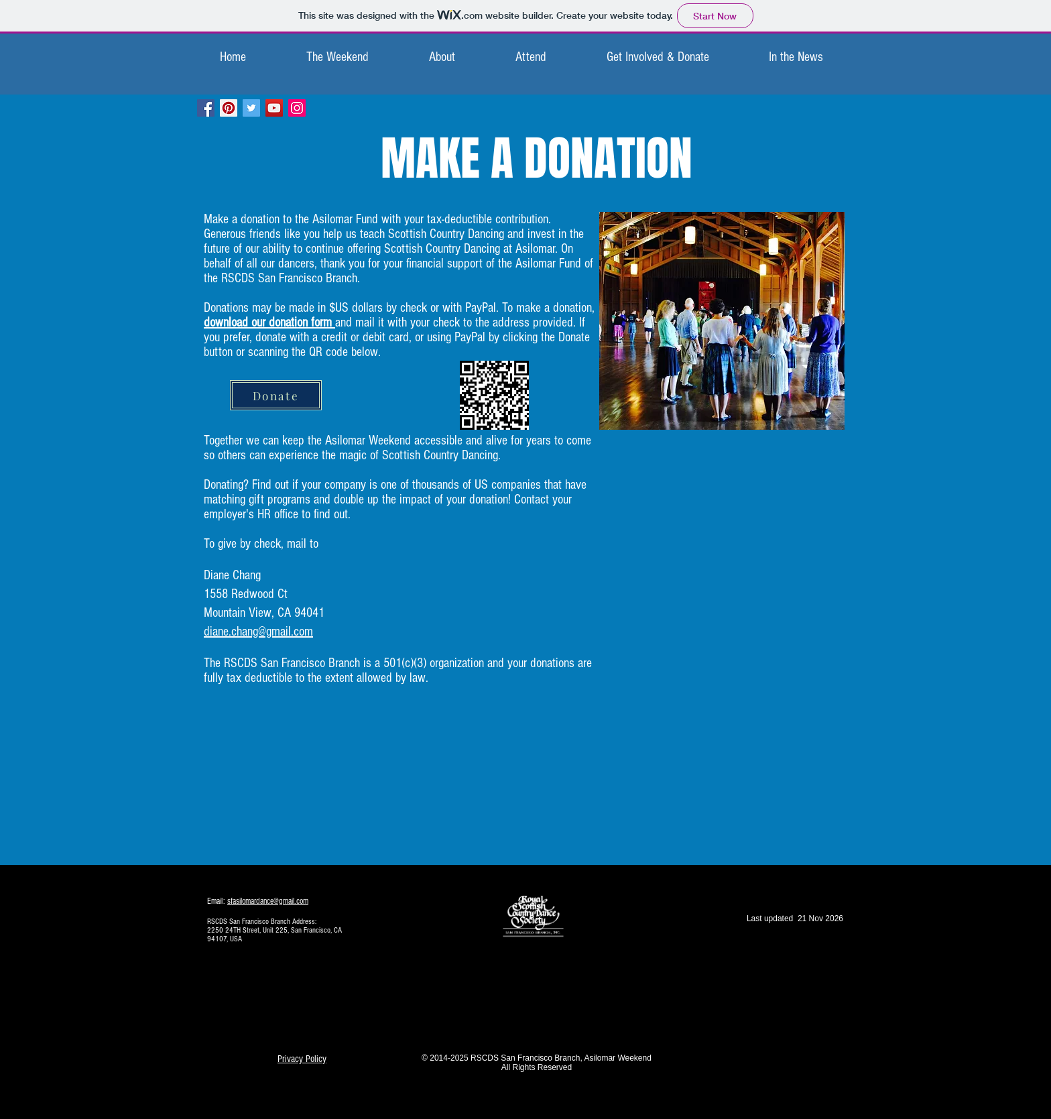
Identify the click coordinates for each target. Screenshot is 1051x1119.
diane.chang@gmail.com (258, 631)
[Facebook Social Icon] (205, 108)
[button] (337, 57)
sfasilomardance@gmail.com (267, 901)
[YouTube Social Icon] (274, 108)
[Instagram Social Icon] (297, 108)
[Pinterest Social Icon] (228, 108)
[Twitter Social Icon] (251, 108)
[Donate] (276, 395)
